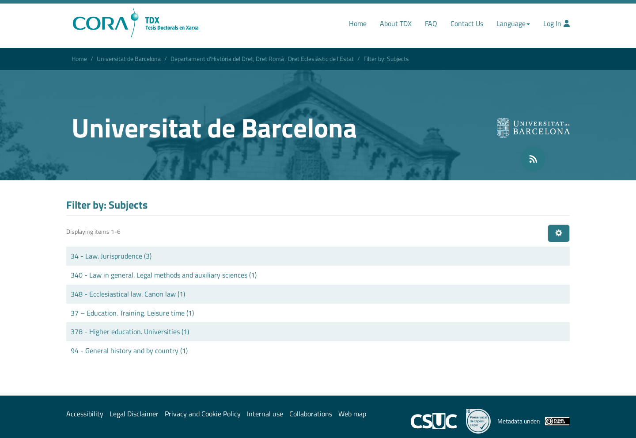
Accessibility (84, 413)
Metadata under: (533, 421)
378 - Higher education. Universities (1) (130, 331)
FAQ (431, 23)
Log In (556, 23)
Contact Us (466, 23)
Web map (352, 413)
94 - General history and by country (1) (129, 350)
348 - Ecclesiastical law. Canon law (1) (128, 294)
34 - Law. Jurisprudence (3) (111, 256)
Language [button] (513, 23)
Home (358, 23)
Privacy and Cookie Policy (203, 413)
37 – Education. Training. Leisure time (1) (132, 313)
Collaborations (310, 413)
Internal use (265, 413)
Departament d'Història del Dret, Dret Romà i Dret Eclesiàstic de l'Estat (262, 58)
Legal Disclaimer (134, 413)
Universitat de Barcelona (129, 58)
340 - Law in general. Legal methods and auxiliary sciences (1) (164, 275)
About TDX (396, 23)
